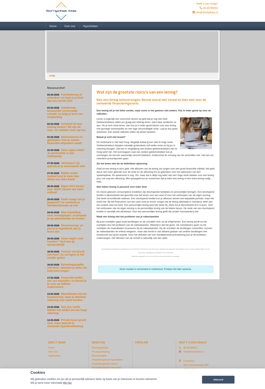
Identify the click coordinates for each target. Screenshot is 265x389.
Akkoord (218, 379)
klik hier (67, 382)
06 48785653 (210, 8)
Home (52, 76)
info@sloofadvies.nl (207, 12)
